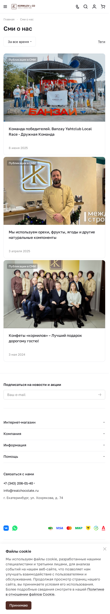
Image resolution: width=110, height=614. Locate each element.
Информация (14, 445)
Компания (12, 433)
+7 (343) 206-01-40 (18, 483)
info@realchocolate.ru (21, 490)
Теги (101, 42)
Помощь (10, 456)
